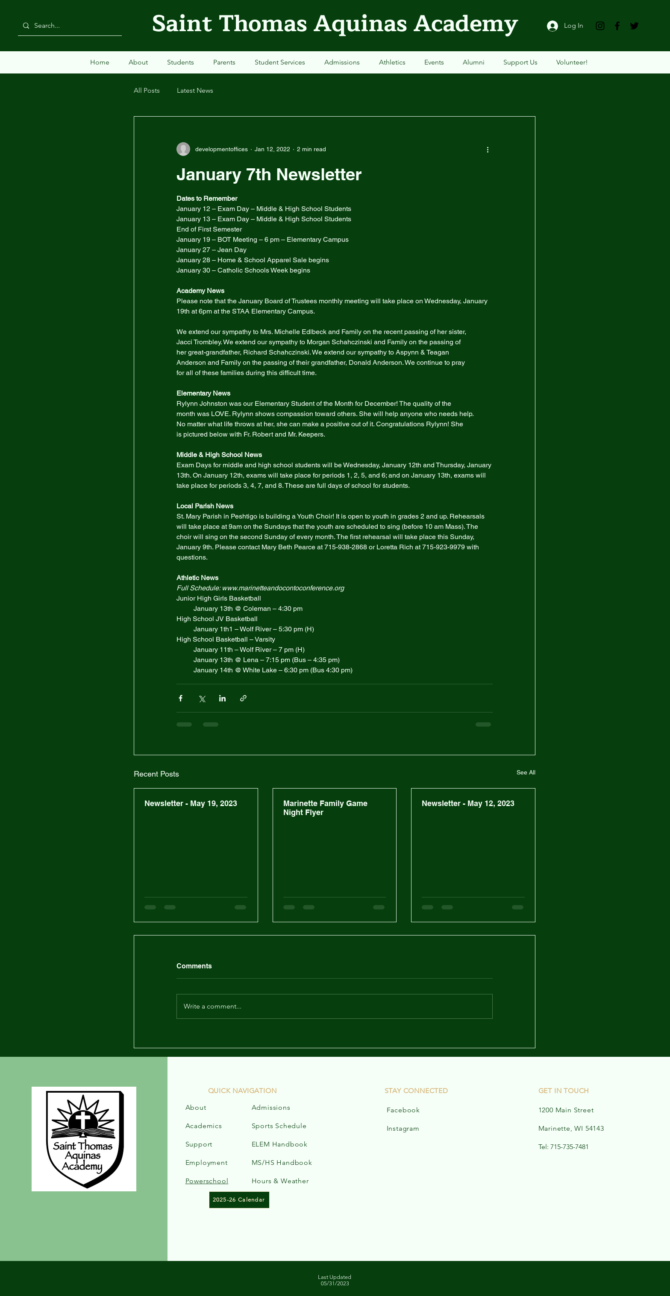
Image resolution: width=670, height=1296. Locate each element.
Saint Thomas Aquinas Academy (335, 24)
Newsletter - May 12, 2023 (468, 803)
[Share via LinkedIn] (222, 698)
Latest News (195, 90)
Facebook (403, 1110)
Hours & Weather (280, 1181)
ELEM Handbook (280, 1144)
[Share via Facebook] (180, 698)
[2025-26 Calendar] (239, 1199)
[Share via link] (243, 698)
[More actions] (487, 149)
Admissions (271, 1107)
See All (526, 772)
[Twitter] (634, 26)
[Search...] (69, 25)
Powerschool (207, 1181)
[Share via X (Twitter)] (201, 698)
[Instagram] (600, 26)
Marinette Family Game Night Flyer (325, 808)
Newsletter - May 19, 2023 (190, 803)
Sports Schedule (279, 1126)
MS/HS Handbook (282, 1162)
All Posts (147, 90)
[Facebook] (617, 26)
